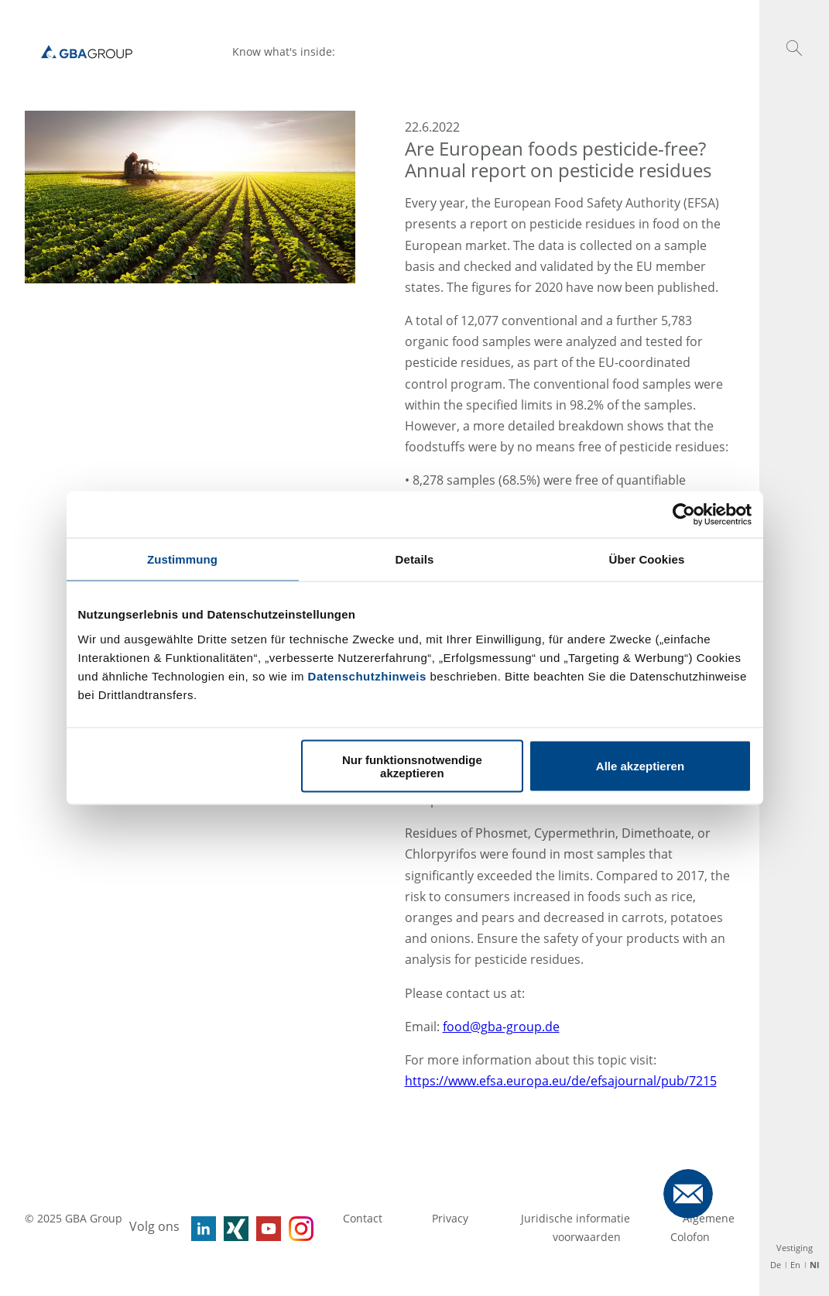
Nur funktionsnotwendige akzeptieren (412, 766)
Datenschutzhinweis (367, 675)
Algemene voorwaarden (644, 1227)
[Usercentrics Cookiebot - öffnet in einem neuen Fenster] (684, 514)
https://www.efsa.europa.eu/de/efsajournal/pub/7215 (561, 1080)
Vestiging (794, 1247)
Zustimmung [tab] (182, 559)
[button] (794, 48)
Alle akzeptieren (640, 766)
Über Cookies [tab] (647, 559)
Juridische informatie (577, 1218)
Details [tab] (415, 559)
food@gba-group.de (501, 1026)
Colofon (690, 1236)
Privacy (451, 1218)
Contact (362, 1218)
